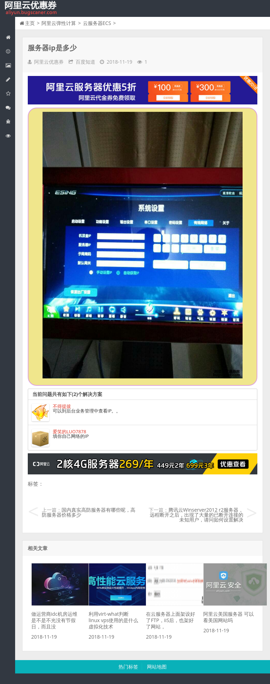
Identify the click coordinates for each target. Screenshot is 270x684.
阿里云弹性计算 (10, 65)
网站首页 (10, 37)
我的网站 (31, 8)
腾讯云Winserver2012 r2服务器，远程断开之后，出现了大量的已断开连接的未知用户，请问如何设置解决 (196, 514)
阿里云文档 (10, 135)
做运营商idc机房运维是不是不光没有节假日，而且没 (54, 620)
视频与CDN (10, 107)
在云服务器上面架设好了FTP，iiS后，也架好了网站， (170, 620)
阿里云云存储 (10, 93)
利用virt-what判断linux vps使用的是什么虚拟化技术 (113, 620)
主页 (30, 23)
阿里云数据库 (10, 79)
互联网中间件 (10, 121)
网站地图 (157, 666)
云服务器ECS (97, 23)
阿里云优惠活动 (10, 51)
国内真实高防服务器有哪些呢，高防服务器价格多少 (88, 512)
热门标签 (128, 666)
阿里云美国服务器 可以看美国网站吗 (228, 617)
